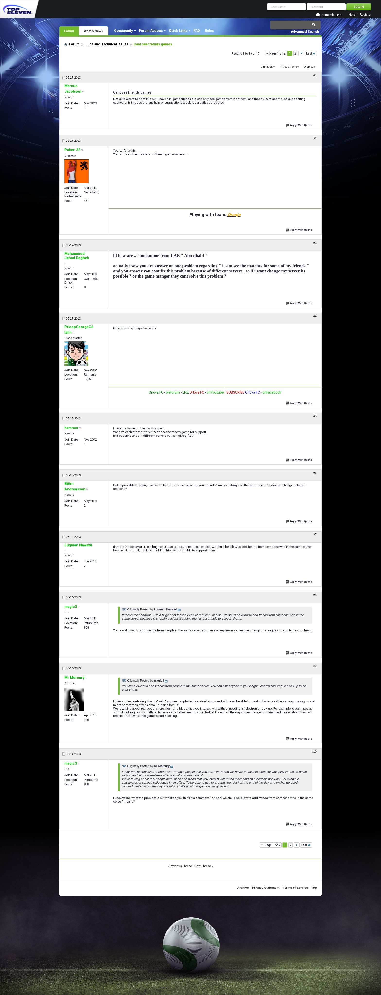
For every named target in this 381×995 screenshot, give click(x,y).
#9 (315, 666)
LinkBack (267, 66)
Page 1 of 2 (277, 53)
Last (311, 53)
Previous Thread (181, 866)
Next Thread (202, 866)
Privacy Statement (265, 887)
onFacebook (271, 392)
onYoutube (215, 392)
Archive (243, 887)
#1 (315, 75)
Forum (69, 31)
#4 (315, 316)
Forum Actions (151, 31)
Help (352, 14)
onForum (173, 392)
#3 (315, 243)
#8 (315, 595)
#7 (315, 534)
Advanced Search (305, 31)
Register (365, 14)
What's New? (93, 31)
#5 (315, 416)
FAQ (197, 31)
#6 (315, 473)
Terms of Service (295, 887)
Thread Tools (288, 66)
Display (308, 66)
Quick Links (178, 31)
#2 (315, 138)
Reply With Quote (299, 125)
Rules (209, 31)
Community (123, 31)
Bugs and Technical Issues (106, 44)
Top (314, 887)
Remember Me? (331, 14)
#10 (314, 751)
